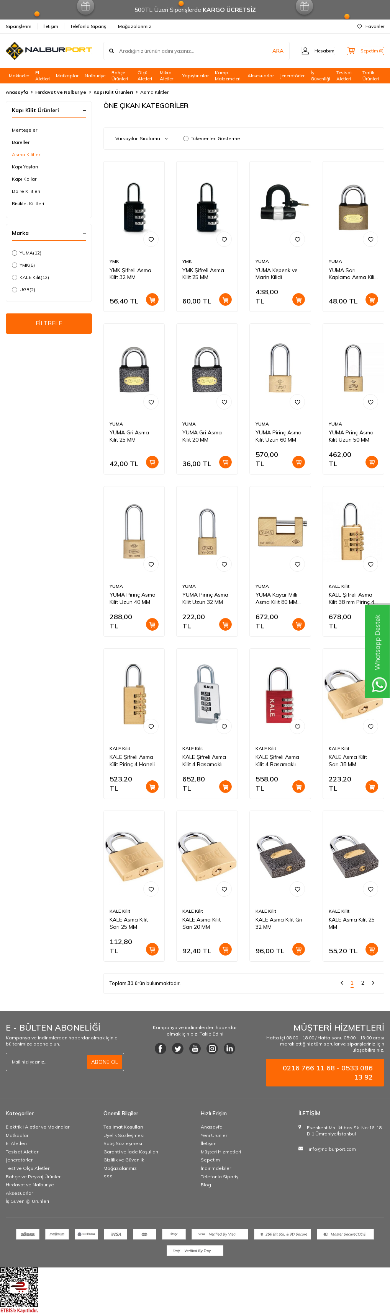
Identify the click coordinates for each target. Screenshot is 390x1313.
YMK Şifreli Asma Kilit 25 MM (203, 274)
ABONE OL (104, 1062)
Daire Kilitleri (26, 191)
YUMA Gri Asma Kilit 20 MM (202, 436)
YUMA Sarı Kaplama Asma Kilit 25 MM (352, 274)
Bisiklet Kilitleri (28, 203)
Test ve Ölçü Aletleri (28, 1168)
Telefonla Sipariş (88, 26)
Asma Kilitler (26, 154)
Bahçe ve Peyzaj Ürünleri (34, 1176)
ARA (264, 50)
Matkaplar (67, 75)
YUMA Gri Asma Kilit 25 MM (129, 436)
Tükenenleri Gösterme (211, 138)
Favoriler (370, 26)
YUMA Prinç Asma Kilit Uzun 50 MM (351, 436)
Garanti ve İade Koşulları (130, 1152)
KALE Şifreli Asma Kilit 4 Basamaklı (277, 761)
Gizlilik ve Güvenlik (123, 1160)
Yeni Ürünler (214, 1135)
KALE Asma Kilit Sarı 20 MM (201, 923)
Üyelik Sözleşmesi (123, 1135)
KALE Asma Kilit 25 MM (352, 923)
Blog (206, 1184)
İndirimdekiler (216, 1168)
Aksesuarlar (260, 75)
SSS (108, 1176)
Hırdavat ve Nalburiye (60, 92)
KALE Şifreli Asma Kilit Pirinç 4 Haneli (132, 761)
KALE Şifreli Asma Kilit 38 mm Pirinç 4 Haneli (351, 598)
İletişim (50, 26)
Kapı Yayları (25, 167)
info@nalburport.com (332, 1149)
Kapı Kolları (25, 179)
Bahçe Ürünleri (119, 76)
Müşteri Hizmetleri (221, 1152)
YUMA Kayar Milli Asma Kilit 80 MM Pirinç (276, 598)
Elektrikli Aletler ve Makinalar (37, 1127)
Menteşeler (24, 130)
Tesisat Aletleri (344, 76)
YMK (23, 265)
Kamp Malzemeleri (228, 76)
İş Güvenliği (320, 76)
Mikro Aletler (166, 76)
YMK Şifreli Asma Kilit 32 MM (130, 274)
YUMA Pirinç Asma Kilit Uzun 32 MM (205, 598)
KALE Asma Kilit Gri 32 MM (279, 923)
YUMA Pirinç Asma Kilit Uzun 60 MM (279, 436)
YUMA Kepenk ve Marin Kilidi (277, 274)
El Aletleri (42, 76)
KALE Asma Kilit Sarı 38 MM (348, 761)
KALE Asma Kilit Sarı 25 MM (129, 923)
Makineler (19, 75)
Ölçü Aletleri (145, 76)
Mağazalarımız (134, 26)
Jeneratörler (292, 75)
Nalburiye (95, 75)
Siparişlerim (18, 26)
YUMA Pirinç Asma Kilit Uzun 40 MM (133, 598)
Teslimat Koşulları (123, 1127)
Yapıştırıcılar (195, 75)
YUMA (26, 253)
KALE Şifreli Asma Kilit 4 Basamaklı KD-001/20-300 (204, 761)
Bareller (20, 142)
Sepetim (210, 1160)
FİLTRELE (48, 324)
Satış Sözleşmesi (122, 1143)
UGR (23, 290)
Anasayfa (17, 92)
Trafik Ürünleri (370, 76)
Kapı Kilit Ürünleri (113, 92)
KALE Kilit (30, 277)
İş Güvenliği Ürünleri (27, 1201)
